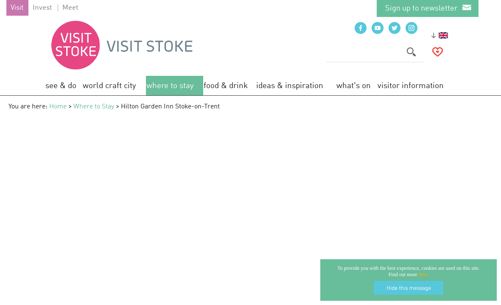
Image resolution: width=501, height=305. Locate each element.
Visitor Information (411, 86)
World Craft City (109, 86)
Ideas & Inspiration (289, 86)
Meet (70, 7)
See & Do (60, 86)
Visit (17, 7)
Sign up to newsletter (421, 8)
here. (424, 274)
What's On (353, 86)
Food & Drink (226, 86)
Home (58, 106)
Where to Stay (170, 86)
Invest (42, 7)
